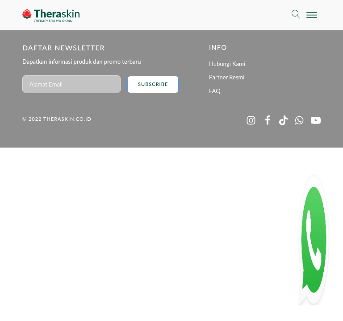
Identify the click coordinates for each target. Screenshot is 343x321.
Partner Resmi (226, 77)
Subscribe (153, 84)
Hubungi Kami (227, 63)
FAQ (215, 91)
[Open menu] (312, 15)
